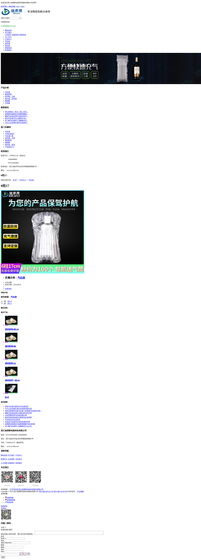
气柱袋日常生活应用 (12, 419)
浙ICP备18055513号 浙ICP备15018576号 (53, 491)
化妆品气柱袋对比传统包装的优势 (17, 422)
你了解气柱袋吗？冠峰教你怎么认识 (18, 426)
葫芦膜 (7, 43)
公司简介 (8, 35)
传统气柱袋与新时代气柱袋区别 (16, 406)
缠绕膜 (7, 101)
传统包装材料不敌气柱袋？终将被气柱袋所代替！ (23, 411)
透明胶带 (8, 94)
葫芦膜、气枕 (10, 96)
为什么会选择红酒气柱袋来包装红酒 (18, 408)
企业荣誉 (11, 459)
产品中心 (8, 39)
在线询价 (8, 289)
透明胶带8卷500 (12, 329)
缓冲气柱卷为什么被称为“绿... (16, 118)
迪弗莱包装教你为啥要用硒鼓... (16, 114)
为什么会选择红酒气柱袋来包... (16, 123)
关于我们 (8, 32)
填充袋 (7, 46)
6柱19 (10, 301)
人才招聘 (4, 463)
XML (22, 6)
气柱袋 (7, 41)
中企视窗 (80, 491)
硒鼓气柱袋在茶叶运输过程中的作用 (18, 413)
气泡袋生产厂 (10, 147)
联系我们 (4, 6)
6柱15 (10, 303)
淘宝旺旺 (9, 502)
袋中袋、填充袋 (11, 99)
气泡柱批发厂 (10, 134)
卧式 (7, 397)
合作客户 (18, 459)
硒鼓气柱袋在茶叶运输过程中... (16, 116)
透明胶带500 (10, 363)
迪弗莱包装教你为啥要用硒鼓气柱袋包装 (20, 424)
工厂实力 (8, 37)
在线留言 (11, 463)
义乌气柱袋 (14, 489)
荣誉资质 (22, 35)
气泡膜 (7, 103)
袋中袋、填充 (10, 145)
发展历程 (15, 35)
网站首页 (8, 30)
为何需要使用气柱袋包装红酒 (16, 415)
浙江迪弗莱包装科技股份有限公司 (30, 489)
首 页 (15, 180)
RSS (17, 6)
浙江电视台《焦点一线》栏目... (16, 112)
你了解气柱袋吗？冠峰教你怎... (16, 120)
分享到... (4, 508)
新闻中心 (4, 459)
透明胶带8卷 (10, 346)
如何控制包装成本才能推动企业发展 (18, 417)
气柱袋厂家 (9, 136)
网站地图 (12, 6)
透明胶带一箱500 (12, 380)
